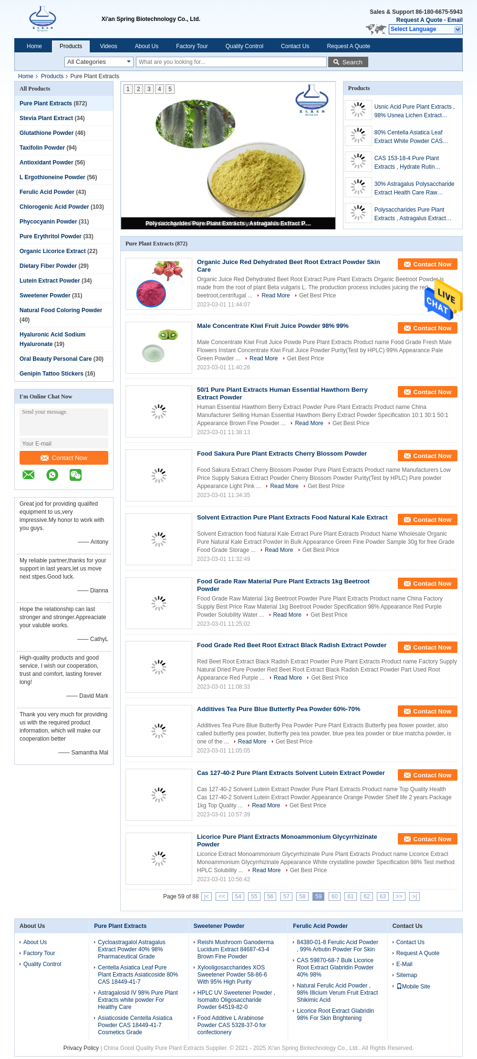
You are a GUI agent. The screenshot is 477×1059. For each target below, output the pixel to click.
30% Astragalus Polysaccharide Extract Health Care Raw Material (414, 189)
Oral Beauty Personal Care (56, 359)
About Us (146, 46)
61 (350, 896)
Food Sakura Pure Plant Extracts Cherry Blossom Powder (282, 453)
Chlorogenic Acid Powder (54, 207)
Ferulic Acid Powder (47, 192)
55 (254, 896)
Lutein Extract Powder (50, 280)
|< (206, 896)
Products (71, 46)
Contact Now (64, 457)
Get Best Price (317, 295)
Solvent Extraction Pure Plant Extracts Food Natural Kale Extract (292, 517)
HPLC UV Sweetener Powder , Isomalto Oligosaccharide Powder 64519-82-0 (236, 999)
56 (270, 896)
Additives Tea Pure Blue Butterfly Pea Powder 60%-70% (278, 709)
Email (455, 20)
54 (238, 896)
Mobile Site (413, 986)
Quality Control (244, 46)
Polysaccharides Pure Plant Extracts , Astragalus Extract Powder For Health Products (228, 223)
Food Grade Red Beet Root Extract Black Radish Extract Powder (291, 645)
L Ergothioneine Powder (52, 177)
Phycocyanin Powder (48, 221)
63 (383, 896)
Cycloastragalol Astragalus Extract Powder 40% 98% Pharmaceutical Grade (131, 949)
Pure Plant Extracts (46, 103)
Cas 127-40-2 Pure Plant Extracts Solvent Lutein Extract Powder (291, 772)
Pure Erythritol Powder (51, 236)
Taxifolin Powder (42, 147)
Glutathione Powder (46, 133)
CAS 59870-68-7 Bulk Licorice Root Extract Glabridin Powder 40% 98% (335, 967)
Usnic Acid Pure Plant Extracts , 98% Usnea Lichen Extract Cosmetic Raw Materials (414, 111)
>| (414, 896)
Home (34, 46)
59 (318, 896)
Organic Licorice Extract (53, 251)
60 (335, 896)
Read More (275, 295)
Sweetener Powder (45, 295)
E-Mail (404, 964)
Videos (108, 46)
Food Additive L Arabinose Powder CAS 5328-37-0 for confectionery (231, 1025)
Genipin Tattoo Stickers (51, 373)
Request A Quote (419, 20)
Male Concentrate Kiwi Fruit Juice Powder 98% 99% (273, 325)
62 (366, 896)
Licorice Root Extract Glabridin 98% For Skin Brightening (335, 1014)
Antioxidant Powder (46, 162)
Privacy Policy (81, 1048)
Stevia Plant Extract (46, 118)
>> (399, 896)
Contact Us (295, 46)
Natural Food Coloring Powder (61, 310)
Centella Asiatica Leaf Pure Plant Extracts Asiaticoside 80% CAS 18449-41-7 (138, 974)
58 (302, 896)
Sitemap (406, 975)
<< (221, 896)
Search (352, 62)
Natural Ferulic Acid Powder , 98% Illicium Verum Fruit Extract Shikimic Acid (337, 992)
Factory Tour (191, 46)
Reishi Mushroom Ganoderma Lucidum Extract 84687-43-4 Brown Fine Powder (235, 949)
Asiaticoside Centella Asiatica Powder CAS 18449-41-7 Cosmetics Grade (135, 1025)
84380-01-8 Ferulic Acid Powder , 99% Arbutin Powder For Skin (337, 946)
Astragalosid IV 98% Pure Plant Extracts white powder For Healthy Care (137, 999)
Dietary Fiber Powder (48, 266)
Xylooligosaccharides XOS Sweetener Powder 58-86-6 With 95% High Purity (232, 974)
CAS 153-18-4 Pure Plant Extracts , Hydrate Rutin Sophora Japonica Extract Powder (407, 163)
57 (286, 896)
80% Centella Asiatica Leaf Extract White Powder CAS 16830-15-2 (408, 137)
